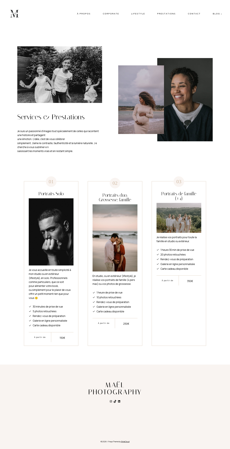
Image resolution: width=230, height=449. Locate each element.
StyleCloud (125, 441)
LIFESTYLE (138, 13)
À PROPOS (84, 13)
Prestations (166, 13)
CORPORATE (111, 13)
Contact (194, 13)
